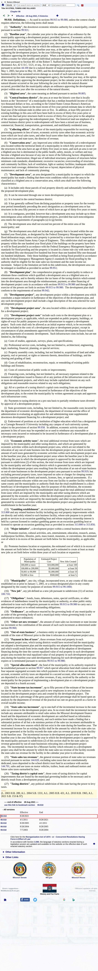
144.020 (35, 760)
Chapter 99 (15, 11)
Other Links (12, 857)
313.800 (5, 512)
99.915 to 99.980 (59, 19)
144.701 (5, 766)
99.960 (12, 627)
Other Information (15, 852)
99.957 (40, 668)
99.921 (24, 30)
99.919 (84, 471)
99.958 (41, 427)
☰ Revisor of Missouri (11, 2)
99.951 (53, 267)
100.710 (5, 594)
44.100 (24, 67)
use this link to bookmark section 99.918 (23, 805)
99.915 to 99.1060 (62, 586)
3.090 (36, 842)
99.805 (81, 93)
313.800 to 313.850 (85, 524)
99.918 (4, 816)
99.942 (45, 290)
